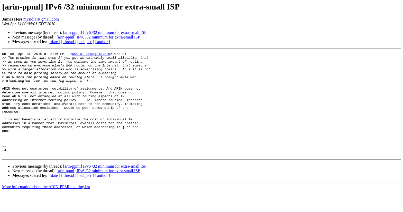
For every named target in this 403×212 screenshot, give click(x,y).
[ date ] (54, 42)
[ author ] (102, 42)
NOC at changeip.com (91, 54)
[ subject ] (85, 42)
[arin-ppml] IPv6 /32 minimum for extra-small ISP (104, 32)
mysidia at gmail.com (41, 19)
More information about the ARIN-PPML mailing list (46, 207)
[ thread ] (68, 42)
